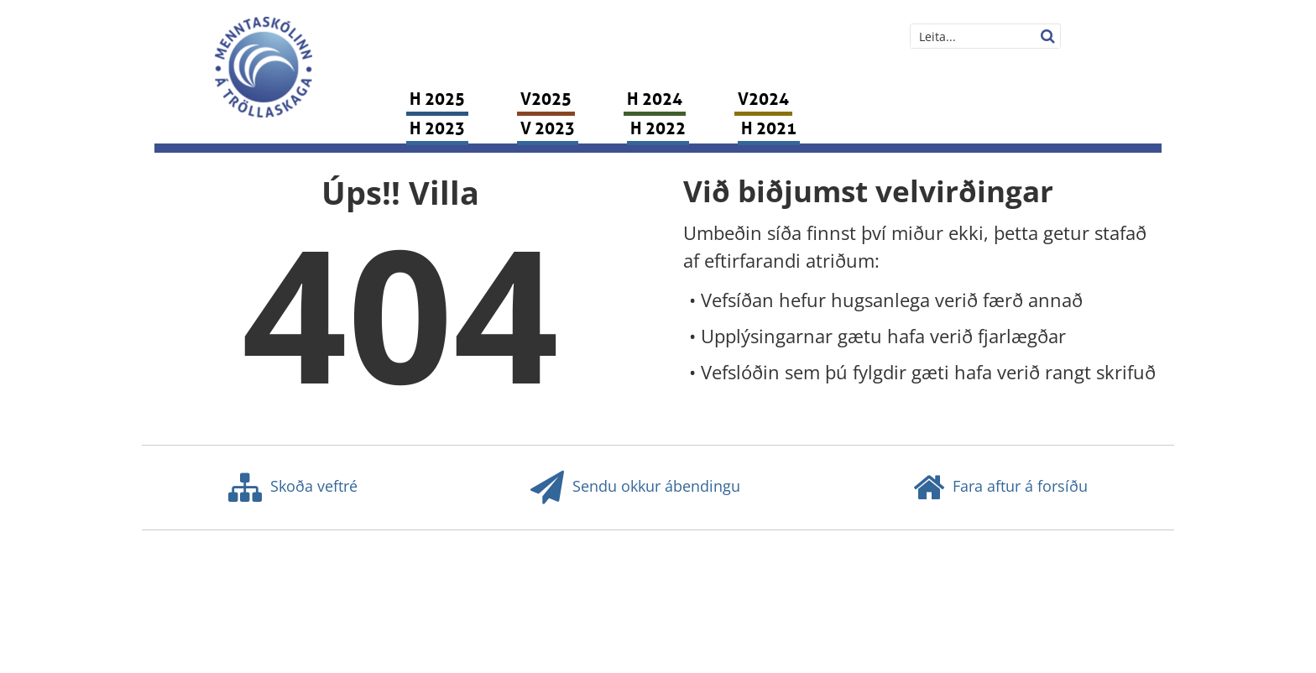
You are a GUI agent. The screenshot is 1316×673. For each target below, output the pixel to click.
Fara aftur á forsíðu (1000, 487)
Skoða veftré (293, 487)
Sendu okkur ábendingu (635, 487)
